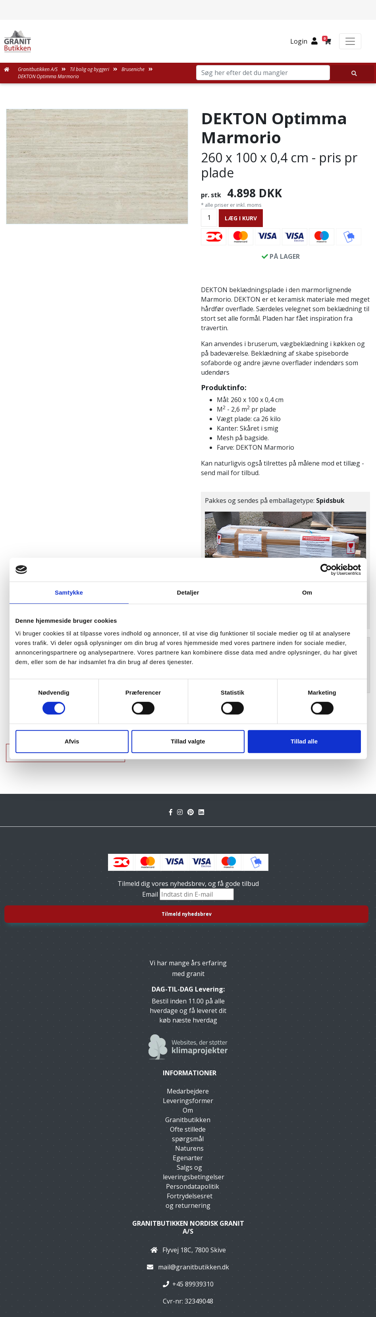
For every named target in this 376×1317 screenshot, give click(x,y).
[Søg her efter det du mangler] (352, 73)
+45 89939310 (193, 1284)
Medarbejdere (188, 1091)
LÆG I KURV (241, 218)
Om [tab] (307, 592)
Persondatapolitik (192, 1186)
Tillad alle (304, 741)
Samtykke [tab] (69, 592)
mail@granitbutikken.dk (193, 1267)
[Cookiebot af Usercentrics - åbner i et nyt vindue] (326, 570)
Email (151, 894)
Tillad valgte (188, 741)
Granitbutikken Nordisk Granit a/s (188, 1227)
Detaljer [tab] (188, 592)
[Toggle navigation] (350, 41)
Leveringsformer (188, 1100)
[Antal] (209, 218)
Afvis (72, 741)
